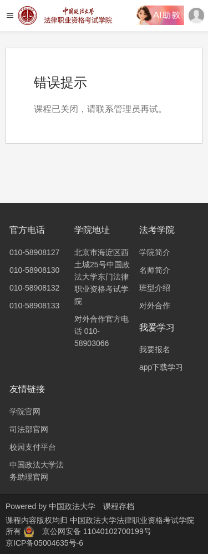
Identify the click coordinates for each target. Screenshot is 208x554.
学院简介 (154, 252)
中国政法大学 (72, 506)
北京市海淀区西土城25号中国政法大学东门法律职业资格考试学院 (102, 277)
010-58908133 (34, 305)
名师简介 (154, 270)
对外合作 (154, 305)
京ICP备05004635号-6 (44, 542)
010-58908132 (34, 287)
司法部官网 (28, 429)
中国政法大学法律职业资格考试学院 (132, 520)
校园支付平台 (32, 447)
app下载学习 (161, 367)
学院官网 (24, 411)
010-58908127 (34, 252)
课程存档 (118, 506)
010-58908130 (34, 270)
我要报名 (154, 349)
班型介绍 (154, 287)
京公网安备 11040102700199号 (96, 531)
